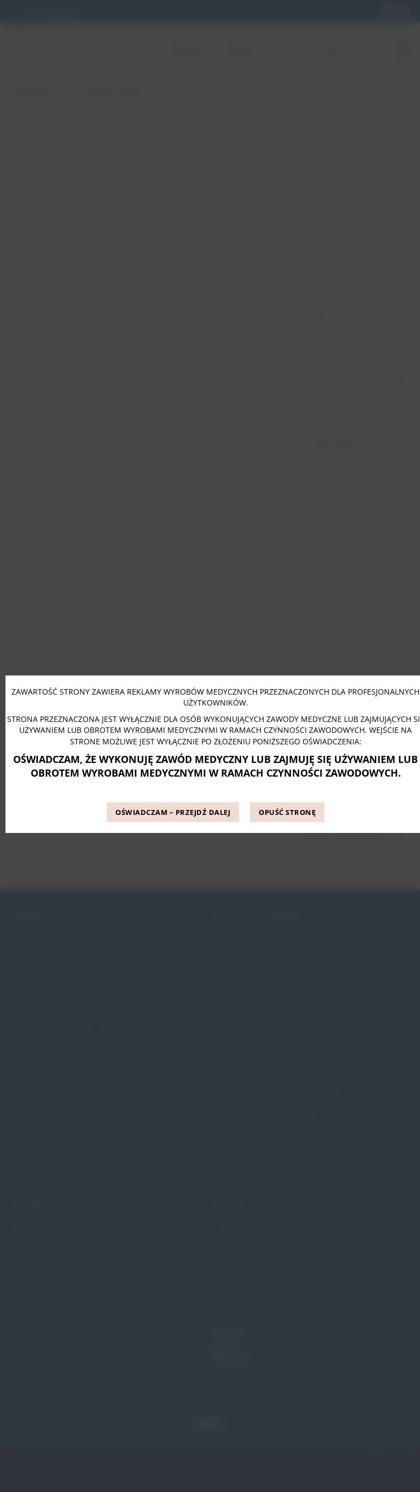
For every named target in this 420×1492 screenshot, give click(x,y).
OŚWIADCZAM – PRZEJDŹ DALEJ (172, 812)
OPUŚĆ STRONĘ (287, 812)
